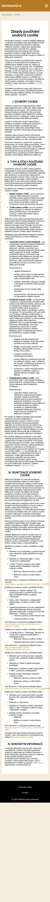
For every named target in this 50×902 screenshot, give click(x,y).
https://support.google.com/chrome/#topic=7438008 (27, 584)
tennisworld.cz (11, 5)
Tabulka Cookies (28, 465)
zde (22, 451)
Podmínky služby (25, 787)
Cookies (25, 793)
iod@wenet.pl (37, 763)
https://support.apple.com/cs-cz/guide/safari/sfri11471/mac (17, 648)
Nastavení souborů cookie (22, 737)
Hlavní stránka (7, 15)
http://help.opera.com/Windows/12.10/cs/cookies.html (27, 688)
